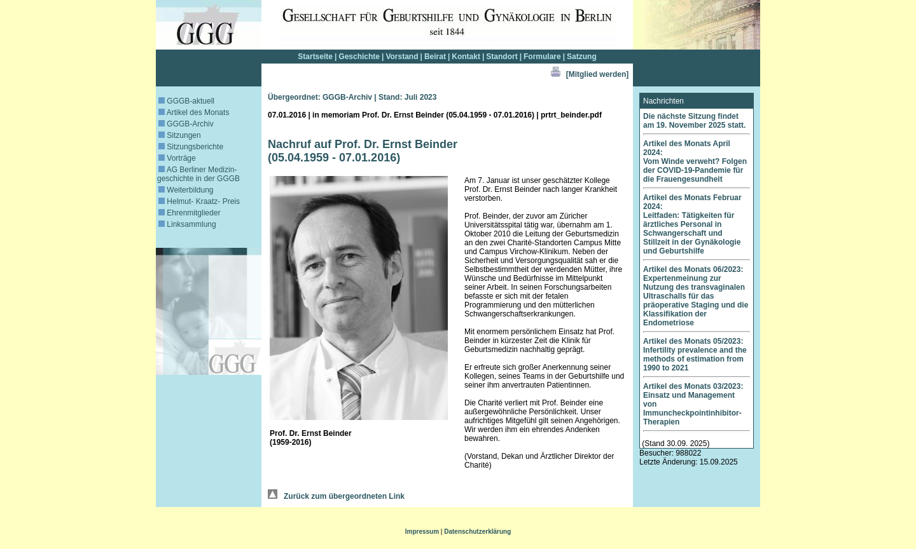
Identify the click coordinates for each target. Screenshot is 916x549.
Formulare (542, 56)
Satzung (582, 56)
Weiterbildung (186, 190)
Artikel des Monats (193, 112)
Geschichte (359, 56)
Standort (501, 56)
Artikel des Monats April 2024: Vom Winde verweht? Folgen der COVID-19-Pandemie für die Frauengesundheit (695, 161)
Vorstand (401, 56)
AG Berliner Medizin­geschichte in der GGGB (198, 174)
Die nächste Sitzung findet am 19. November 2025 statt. (694, 121)
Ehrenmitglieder (189, 212)
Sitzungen (179, 135)
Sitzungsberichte (190, 146)
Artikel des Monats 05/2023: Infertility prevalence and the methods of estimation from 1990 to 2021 (695, 354)
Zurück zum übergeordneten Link (336, 496)
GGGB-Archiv (186, 123)
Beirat (435, 56)
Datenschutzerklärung (477, 531)
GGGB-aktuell (186, 101)
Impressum (422, 531)
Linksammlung (187, 224)
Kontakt (466, 56)
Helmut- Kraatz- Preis (199, 201)
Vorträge (177, 158)
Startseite (315, 56)
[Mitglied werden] (597, 74)
